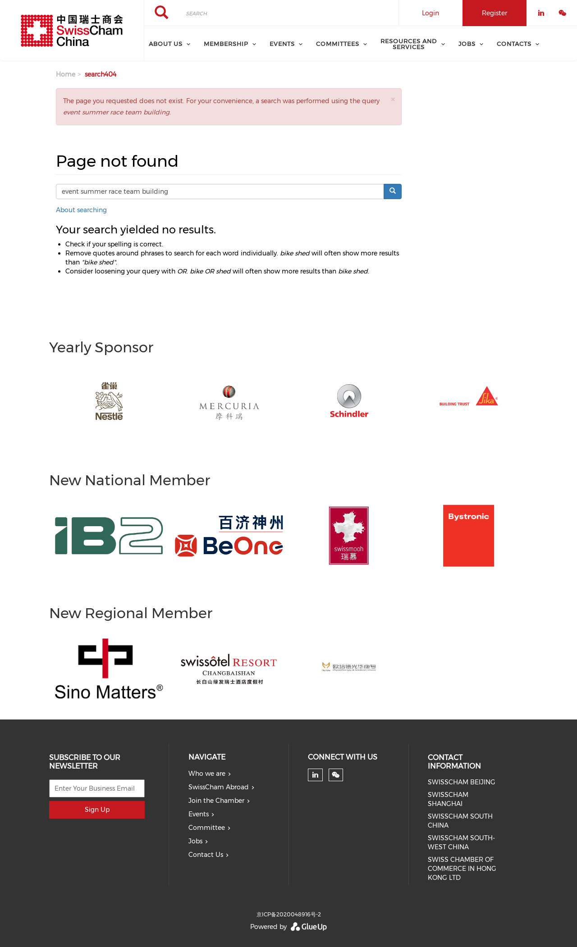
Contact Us (205, 855)
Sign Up (97, 810)
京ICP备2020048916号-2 (288, 914)
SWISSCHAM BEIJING (461, 782)
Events (198, 814)
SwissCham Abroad (218, 787)
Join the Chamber (216, 801)
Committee (206, 828)
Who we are (206, 773)
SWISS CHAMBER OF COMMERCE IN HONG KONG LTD (462, 869)
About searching (81, 210)
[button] (392, 99)
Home (65, 74)
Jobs (195, 841)
